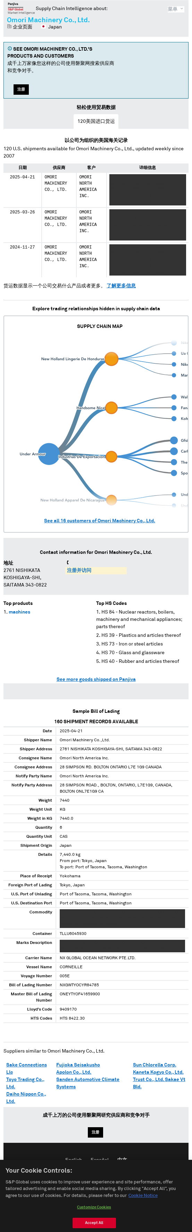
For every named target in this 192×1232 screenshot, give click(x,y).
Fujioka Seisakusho (78, 1065)
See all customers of (99, 520)
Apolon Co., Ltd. (73, 1072)
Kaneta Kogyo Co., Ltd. (158, 1072)
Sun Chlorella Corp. (154, 1065)
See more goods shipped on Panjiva (96, 679)
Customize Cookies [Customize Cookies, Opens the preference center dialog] (94, 1215)
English (73, 1160)
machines (19, 612)
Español (100, 1160)
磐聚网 (21, 8)
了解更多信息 (121, 286)
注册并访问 (79, 570)
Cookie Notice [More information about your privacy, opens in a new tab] (143, 1203)
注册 (21, 89)
